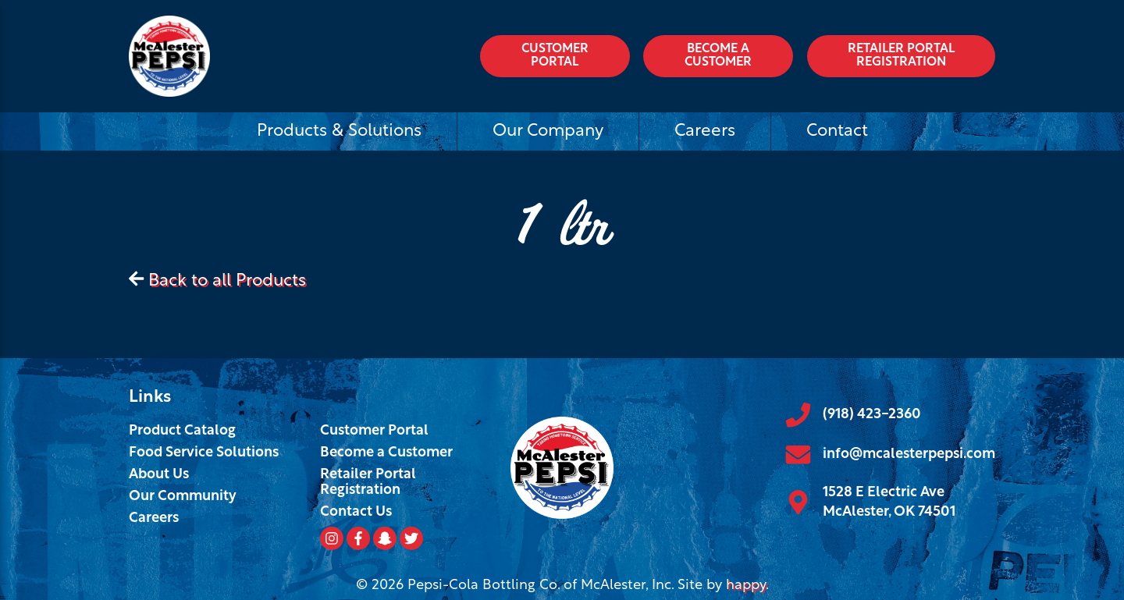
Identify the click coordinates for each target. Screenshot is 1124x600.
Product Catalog (182, 431)
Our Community (183, 496)
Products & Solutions (339, 131)
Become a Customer (718, 56)
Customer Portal (555, 56)
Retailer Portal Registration (901, 56)
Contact (837, 131)
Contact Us (356, 512)
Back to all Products (227, 281)
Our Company (548, 131)
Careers (704, 131)
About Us (159, 474)
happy (746, 585)
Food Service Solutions (204, 453)
